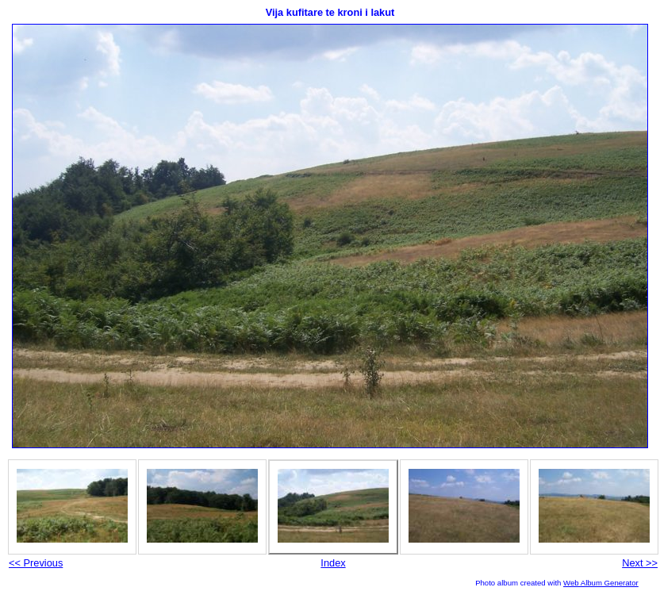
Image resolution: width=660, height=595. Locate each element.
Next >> (640, 563)
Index (332, 563)
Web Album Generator (601, 582)
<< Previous (36, 563)
